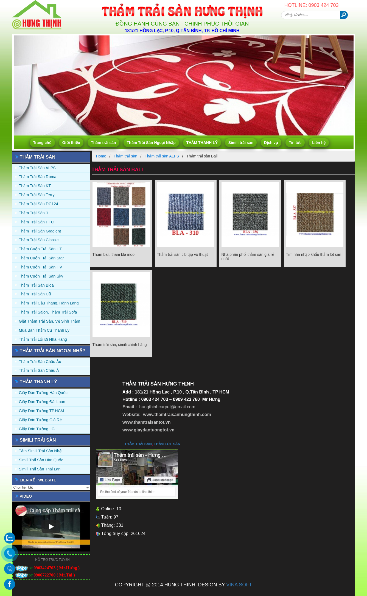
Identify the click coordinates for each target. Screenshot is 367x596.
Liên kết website (38, 480)
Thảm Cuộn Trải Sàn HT (40, 249)
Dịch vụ (271, 142)
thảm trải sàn (138, 444)
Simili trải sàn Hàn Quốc (41, 460)
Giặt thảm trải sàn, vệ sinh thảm (49, 321)
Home (101, 156)
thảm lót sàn (167, 444)
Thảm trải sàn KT (35, 186)
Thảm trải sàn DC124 (38, 204)
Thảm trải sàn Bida (36, 285)
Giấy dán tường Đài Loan (42, 402)
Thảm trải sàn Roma (38, 176)
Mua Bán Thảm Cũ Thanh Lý (44, 330)
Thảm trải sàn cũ (35, 294)
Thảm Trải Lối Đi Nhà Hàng (43, 339)
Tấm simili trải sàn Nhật (41, 451)
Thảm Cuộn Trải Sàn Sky (41, 276)
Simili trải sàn (240, 142)
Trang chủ (42, 142)
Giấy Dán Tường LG (37, 429)
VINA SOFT (239, 584)
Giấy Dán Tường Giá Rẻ (40, 420)
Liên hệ (319, 142)
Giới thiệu (71, 142)
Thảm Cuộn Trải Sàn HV (40, 267)
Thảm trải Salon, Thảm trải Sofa (48, 312)
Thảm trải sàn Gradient (40, 231)
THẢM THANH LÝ (202, 142)
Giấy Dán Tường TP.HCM (41, 411)
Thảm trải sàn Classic (39, 240)
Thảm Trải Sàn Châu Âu (40, 361)
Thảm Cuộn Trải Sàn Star (41, 258)
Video (26, 496)
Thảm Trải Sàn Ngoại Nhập (151, 142)
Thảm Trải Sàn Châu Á (39, 370)
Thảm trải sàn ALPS (37, 168)
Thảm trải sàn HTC (36, 222)
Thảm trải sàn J (33, 213)
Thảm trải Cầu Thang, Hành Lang (49, 303)
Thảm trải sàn (103, 142)
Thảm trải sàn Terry (37, 195)
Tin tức (295, 142)
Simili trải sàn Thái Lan (40, 469)
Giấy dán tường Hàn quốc (43, 392)
